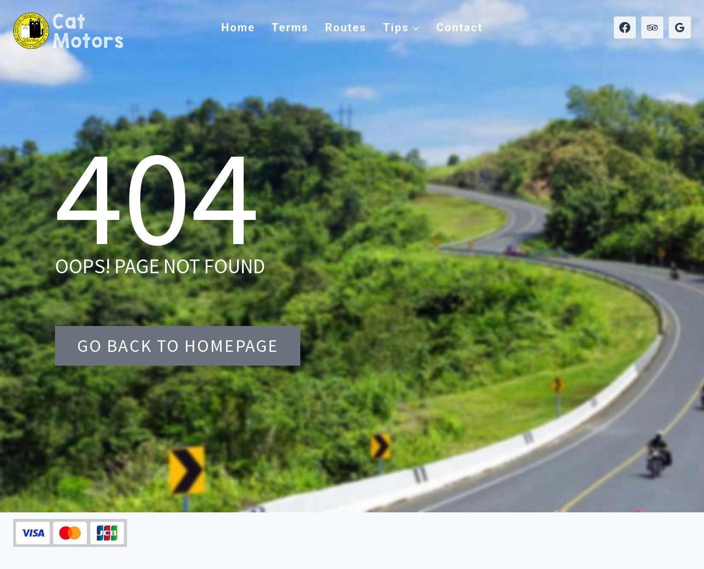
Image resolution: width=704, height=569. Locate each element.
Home (238, 27)
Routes (345, 27)
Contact (459, 27)
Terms (290, 27)
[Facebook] (625, 27)
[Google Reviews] (680, 27)
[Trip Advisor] (652, 27)
